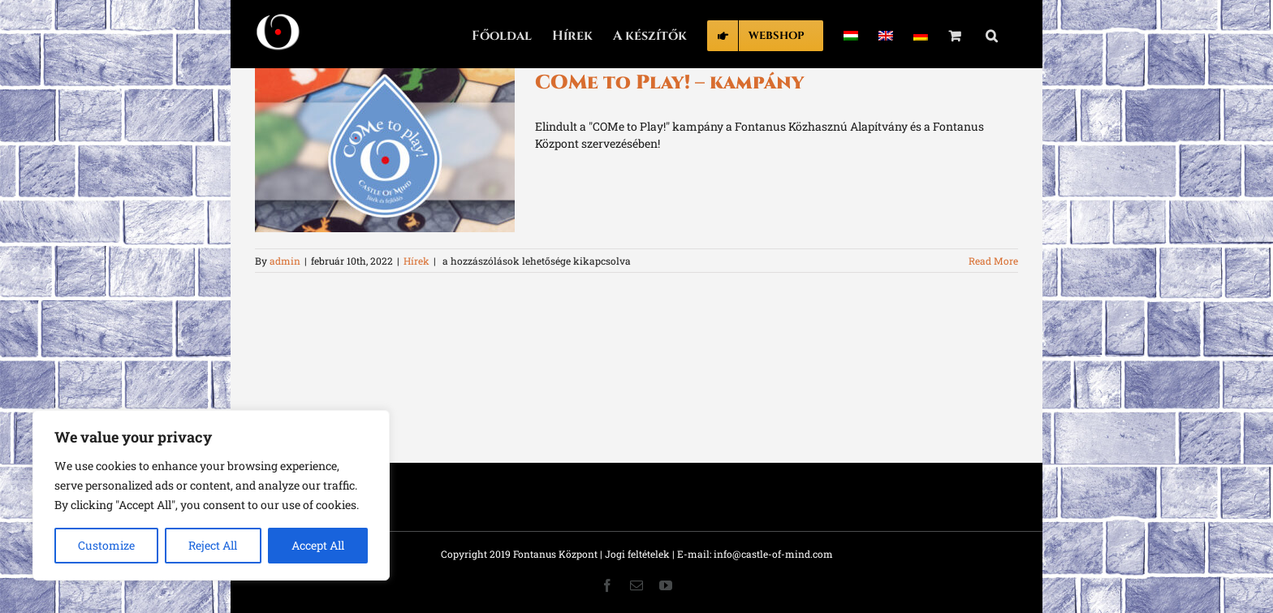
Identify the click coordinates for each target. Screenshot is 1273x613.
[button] (992, 34)
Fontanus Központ (555, 553)
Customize (106, 545)
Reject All (212, 545)
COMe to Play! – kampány (669, 83)
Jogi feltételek (637, 553)
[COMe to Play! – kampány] (385, 150)
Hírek (416, 260)
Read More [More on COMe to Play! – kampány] (993, 260)
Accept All (317, 545)
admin (285, 260)
